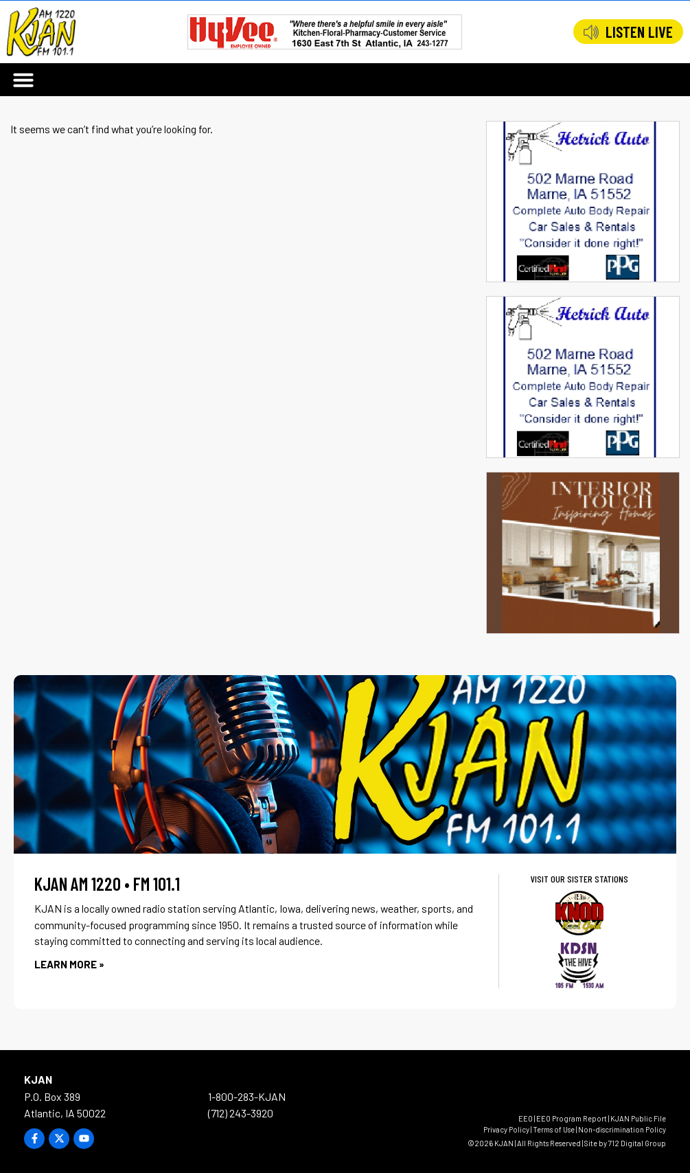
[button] (23, 79)
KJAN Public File (638, 1118)
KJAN (38, 1079)
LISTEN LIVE (639, 31)
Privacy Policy (506, 1129)
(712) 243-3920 (240, 1112)
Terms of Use (554, 1129)
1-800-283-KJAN (247, 1096)
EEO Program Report (571, 1118)
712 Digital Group (637, 1143)
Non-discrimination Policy (622, 1129)
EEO (525, 1118)
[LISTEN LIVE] (591, 32)
